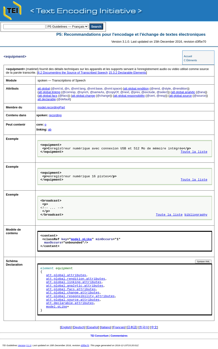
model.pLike (81, 239)
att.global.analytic (183, 92)
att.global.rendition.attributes (75, 279)
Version (21, 345)
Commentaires (119, 335)
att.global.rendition (136, 88)
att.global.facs (48, 95)
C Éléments (190, 60)
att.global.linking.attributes (73, 282)
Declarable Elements (127, 72)
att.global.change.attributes (72, 293)
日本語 (132, 327)
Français (119, 327)
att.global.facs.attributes (71, 289)
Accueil (188, 56)
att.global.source (180, 95)
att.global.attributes (66, 275)
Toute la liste (194, 152)
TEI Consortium (100, 335)
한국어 (143, 327)
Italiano (106, 327)
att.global (43, 88)
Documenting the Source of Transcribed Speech (73, 72)
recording (55, 115)
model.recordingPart (51, 107)
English (66, 327)
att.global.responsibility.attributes (80, 296)
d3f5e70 (85, 345)
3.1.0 (28, 345)
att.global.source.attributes (72, 300)
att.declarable (46, 99)
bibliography (195, 215)
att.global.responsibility (129, 95)
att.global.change (83, 95)
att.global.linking (50, 92)
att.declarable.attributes (70, 303)
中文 (154, 327)
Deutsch (79, 327)
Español (92, 327)
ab (49, 129)
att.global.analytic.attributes (74, 286)
